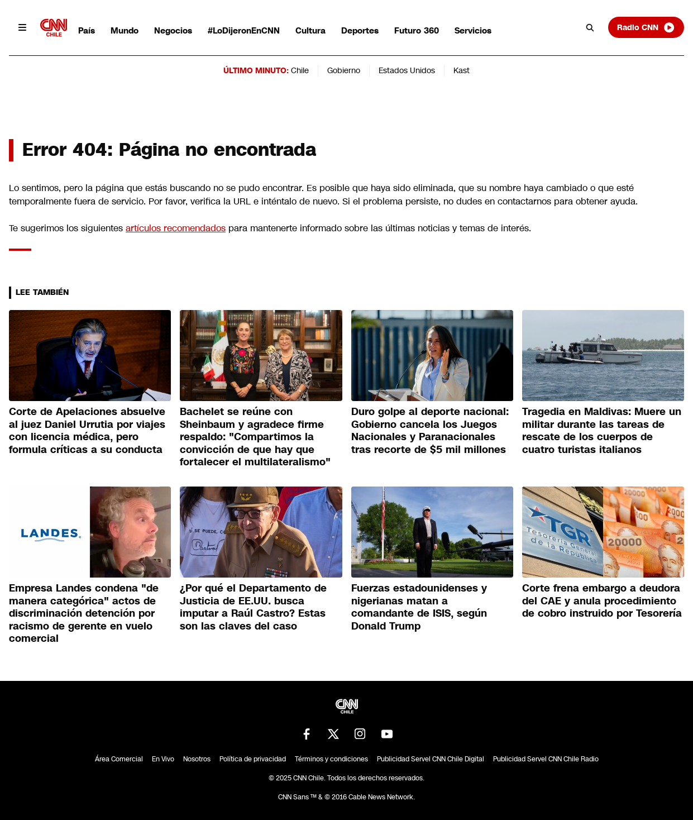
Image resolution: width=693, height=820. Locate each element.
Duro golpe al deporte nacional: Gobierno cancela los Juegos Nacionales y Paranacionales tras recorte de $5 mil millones (430, 430)
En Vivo (163, 759)
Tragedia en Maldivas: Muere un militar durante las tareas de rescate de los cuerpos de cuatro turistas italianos (601, 430)
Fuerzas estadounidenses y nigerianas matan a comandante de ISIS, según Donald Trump (419, 607)
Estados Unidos (407, 70)
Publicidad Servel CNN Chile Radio (546, 759)
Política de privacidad (252, 759)
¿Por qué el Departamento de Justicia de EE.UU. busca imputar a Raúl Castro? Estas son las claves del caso (253, 607)
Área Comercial (119, 759)
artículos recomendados (176, 228)
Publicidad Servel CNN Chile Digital (430, 759)
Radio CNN (646, 27)
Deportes (360, 30)
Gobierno (343, 70)
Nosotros (197, 759)
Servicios (473, 30)
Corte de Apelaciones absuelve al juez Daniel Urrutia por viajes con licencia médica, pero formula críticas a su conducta (87, 430)
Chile (300, 70)
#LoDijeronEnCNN (244, 30)
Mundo (124, 30)
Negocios (173, 30)
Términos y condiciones (331, 759)
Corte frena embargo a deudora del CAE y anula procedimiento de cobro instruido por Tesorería (602, 601)
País (86, 30)
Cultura (310, 30)
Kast (461, 70)
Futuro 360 (416, 30)
